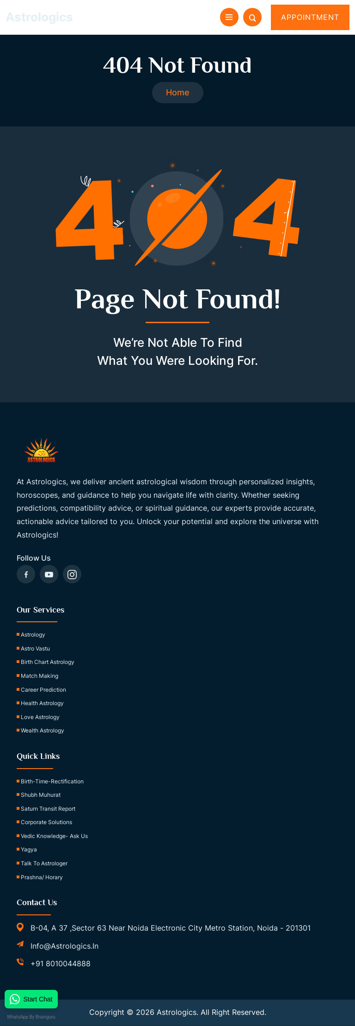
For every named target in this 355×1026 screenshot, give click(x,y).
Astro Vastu (35, 648)
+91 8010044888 (61, 964)
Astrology (33, 635)
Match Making (39, 676)
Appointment (310, 17)
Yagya (29, 849)
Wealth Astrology (42, 730)
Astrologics (39, 17)
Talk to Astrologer (44, 863)
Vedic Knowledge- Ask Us (54, 836)
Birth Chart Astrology (47, 662)
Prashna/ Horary (42, 877)
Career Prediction (43, 689)
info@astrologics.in (64, 946)
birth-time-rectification (52, 781)
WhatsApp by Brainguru (35, 1017)
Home (178, 93)
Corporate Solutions (46, 822)
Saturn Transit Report (48, 808)
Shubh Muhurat (41, 795)
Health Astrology (42, 703)
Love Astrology (40, 717)
